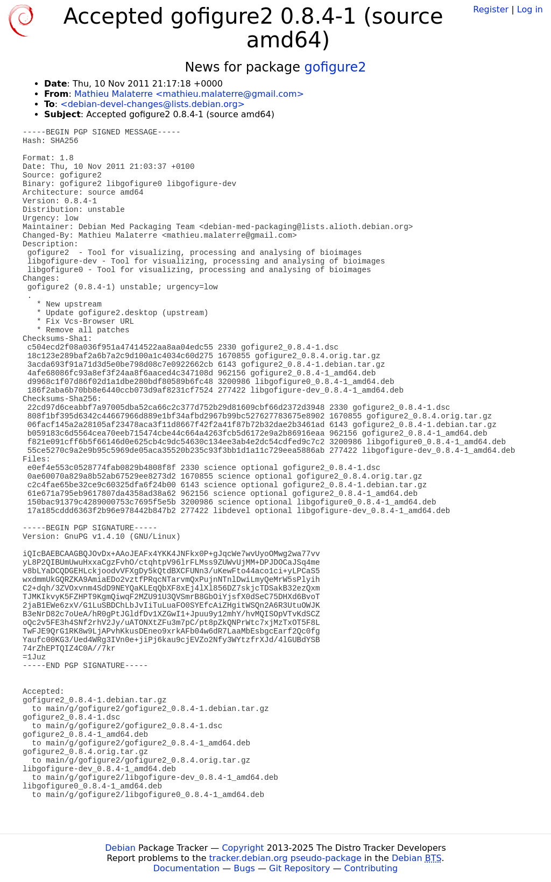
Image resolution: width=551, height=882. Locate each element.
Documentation (186, 868)
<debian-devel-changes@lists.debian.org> (152, 104)
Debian (120, 848)
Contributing (371, 868)
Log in (530, 9)
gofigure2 (335, 67)
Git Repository (299, 868)
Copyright (243, 848)
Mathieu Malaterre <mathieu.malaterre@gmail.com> (189, 94)
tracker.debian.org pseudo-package (285, 858)
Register (490, 9)
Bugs (244, 868)
